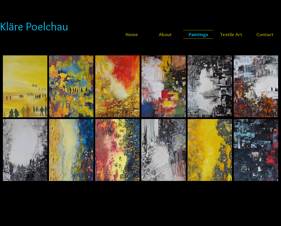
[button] (25, 86)
